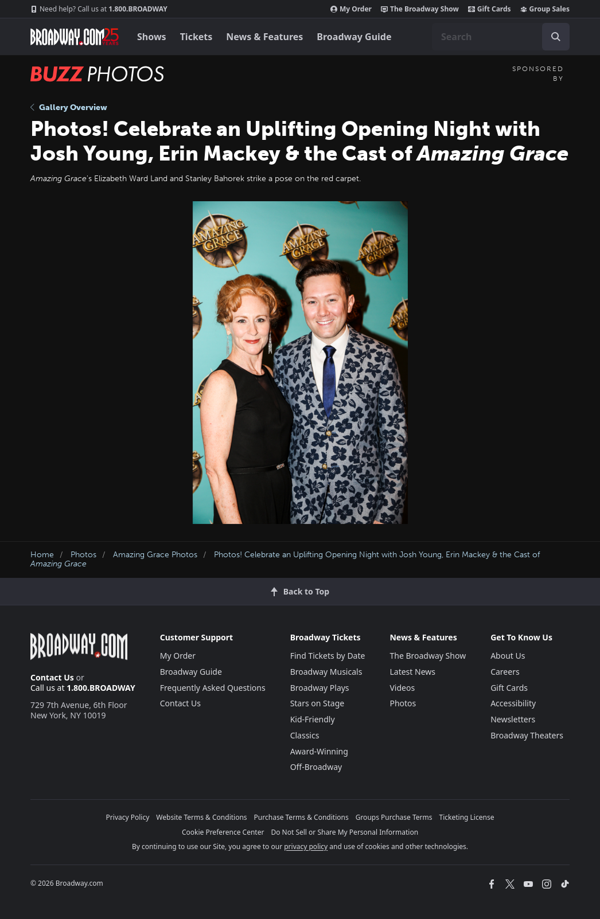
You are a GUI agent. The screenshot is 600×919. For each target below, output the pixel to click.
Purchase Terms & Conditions (301, 817)
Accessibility (513, 703)
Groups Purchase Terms (394, 817)
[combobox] (501, 36)
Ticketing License (466, 817)
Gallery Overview (68, 107)
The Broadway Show (420, 9)
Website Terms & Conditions (201, 817)
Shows (151, 36)
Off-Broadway (316, 766)
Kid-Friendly (312, 719)
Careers (504, 671)
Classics (305, 735)
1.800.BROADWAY (98, 9)
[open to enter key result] (556, 36)
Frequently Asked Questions (213, 687)
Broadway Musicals (326, 671)
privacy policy (306, 846)
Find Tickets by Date (327, 655)
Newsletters (512, 719)
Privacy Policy (128, 817)
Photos (83, 555)
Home (42, 555)
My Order (351, 9)
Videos (402, 687)
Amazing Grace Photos (155, 555)
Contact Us (52, 677)
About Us (507, 655)
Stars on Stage (317, 703)
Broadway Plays (319, 687)
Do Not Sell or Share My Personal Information (344, 832)
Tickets (196, 36)
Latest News (412, 671)
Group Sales (545, 9)
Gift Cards (489, 9)
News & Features (264, 36)
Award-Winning (319, 751)
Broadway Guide (354, 36)
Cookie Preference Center (223, 832)
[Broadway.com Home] (74, 36)
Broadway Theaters (526, 735)
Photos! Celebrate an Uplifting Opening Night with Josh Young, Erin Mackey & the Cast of (285, 559)
